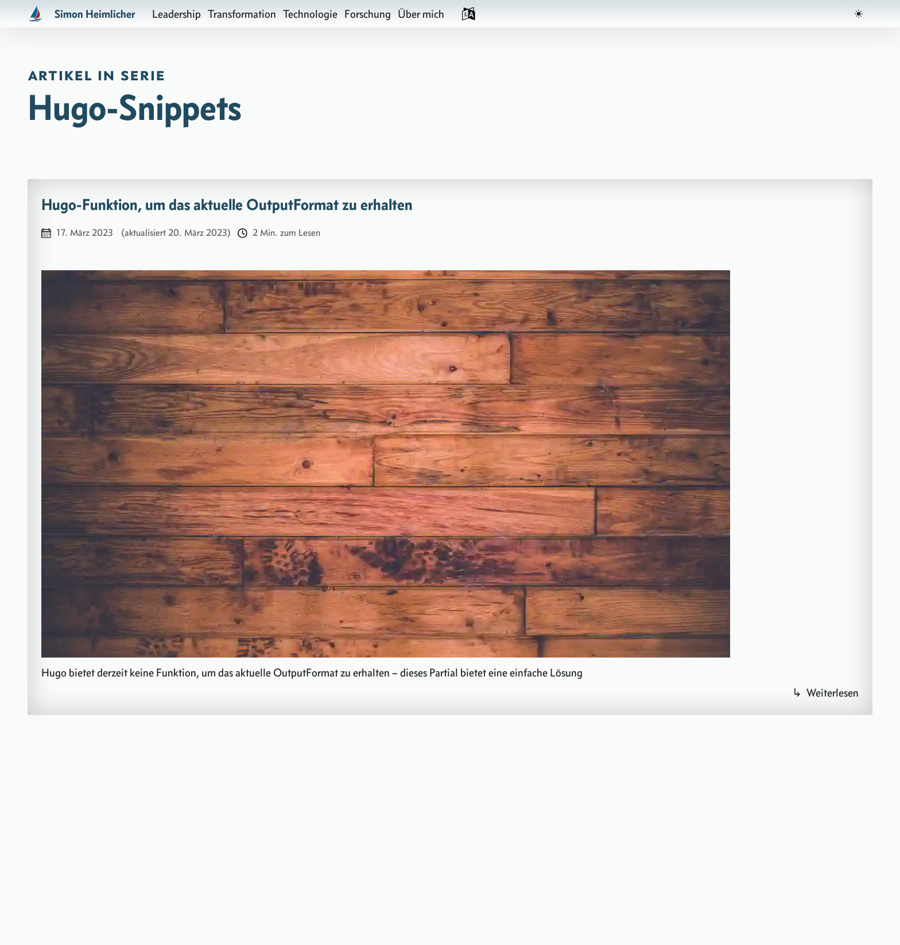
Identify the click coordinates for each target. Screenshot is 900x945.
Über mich (421, 14)
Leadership (176, 14)
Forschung (367, 14)
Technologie (310, 14)
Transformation (242, 14)
